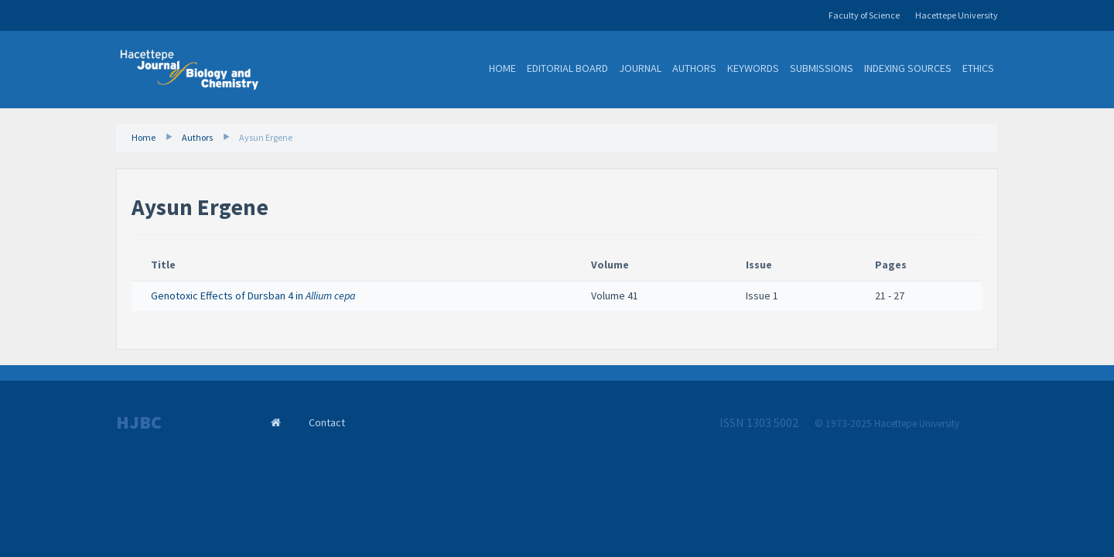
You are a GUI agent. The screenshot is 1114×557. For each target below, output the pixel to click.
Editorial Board (567, 68)
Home (502, 68)
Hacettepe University (956, 15)
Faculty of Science (864, 15)
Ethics (978, 68)
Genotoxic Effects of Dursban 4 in (253, 295)
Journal (640, 68)
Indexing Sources (908, 68)
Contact (327, 422)
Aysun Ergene (265, 137)
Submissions (821, 68)
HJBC (139, 422)
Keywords (753, 68)
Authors (694, 68)
